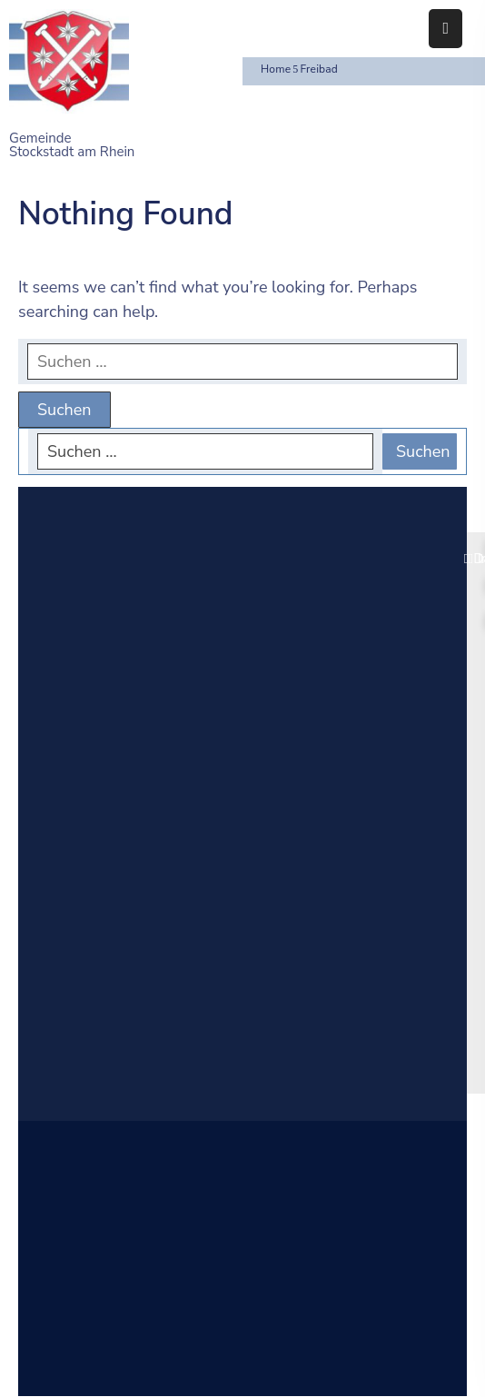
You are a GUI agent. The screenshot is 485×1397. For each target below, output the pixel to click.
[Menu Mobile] (445, 28)
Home (276, 69)
